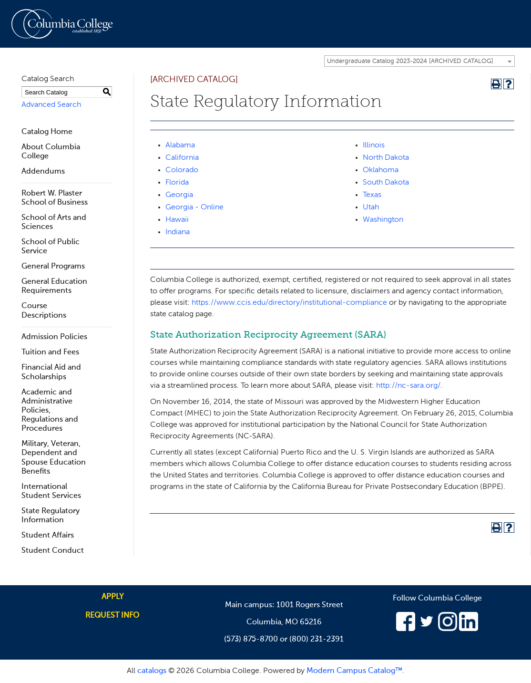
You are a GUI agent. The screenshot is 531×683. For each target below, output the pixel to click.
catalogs (151, 671)
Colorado (181, 170)
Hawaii (177, 220)
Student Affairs (47, 535)
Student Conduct (52, 551)
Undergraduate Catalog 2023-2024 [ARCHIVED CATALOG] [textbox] (410, 61)
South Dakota (386, 182)
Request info (112, 616)
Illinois (374, 145)
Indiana (177, 232)
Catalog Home (46, 132)
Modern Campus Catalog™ (354, 671)
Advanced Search (51, 105)
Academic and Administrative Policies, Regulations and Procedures (49, 411)
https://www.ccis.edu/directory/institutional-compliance (289, 303)
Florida (177, 182)
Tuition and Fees (50, 352)
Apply (112, 597)
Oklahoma (380, 170)
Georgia (179, 195)
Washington (383, 220)
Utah (371, 207)
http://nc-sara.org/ (408, 386)
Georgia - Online (194, 207)
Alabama (180, 145)
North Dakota (386, 158)
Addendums (43, 172)
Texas (372, 195)
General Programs (53, 266)
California (182, 158)
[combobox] (419, 61)
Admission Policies (54, 337)
